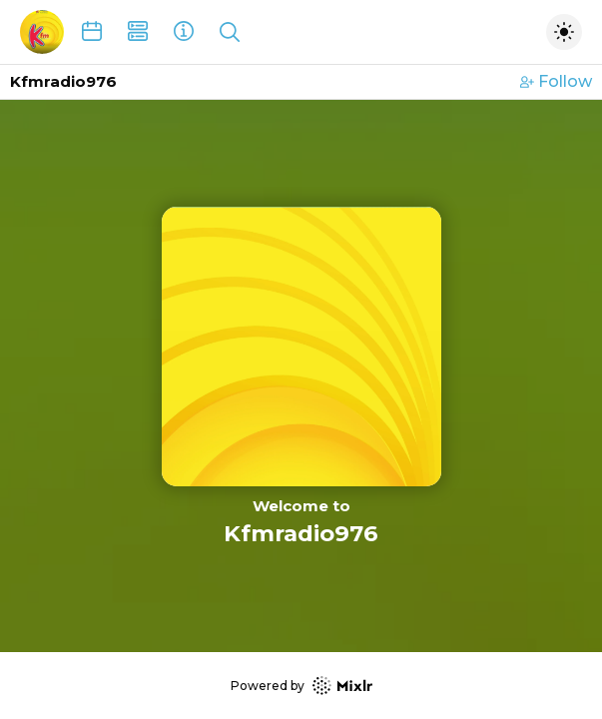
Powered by (301, 685)
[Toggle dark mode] (564, 32)
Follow (556, 81)
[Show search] (230, 32)
